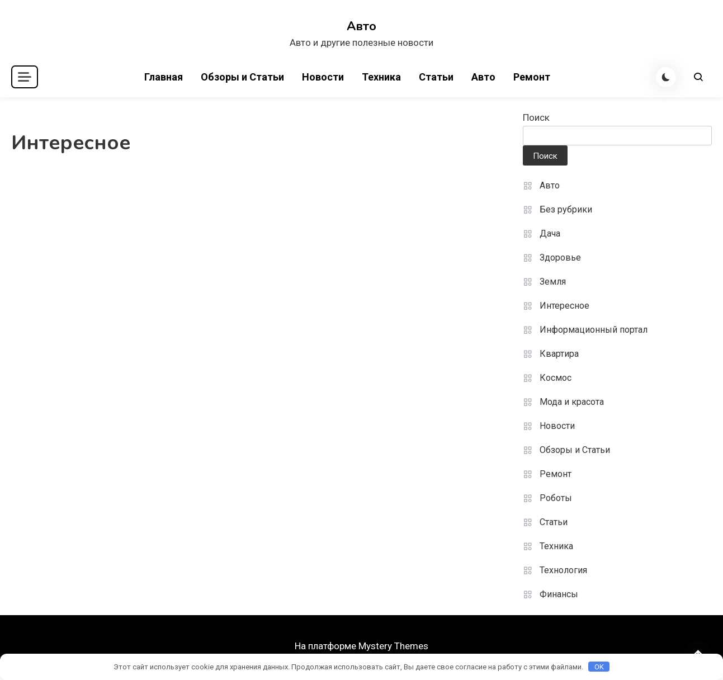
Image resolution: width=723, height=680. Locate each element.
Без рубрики (566, 209)
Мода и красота (572, 401)
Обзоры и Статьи (242, 77)
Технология (563, 570)
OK (599, 667)
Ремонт (531, 77)
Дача (550, 233)
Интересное (564, 305)
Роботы (556, 498)
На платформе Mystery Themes (361, 645)
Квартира (559, 353)
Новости (323, 77)
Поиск (536, 117)
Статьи (436, 77)
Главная (163, 77)
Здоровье (560, 257)
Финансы (559, 594)
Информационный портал (594, 329)
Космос (555, 377)
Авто (361, 26)
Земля (553, 281)
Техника (381, 77)
